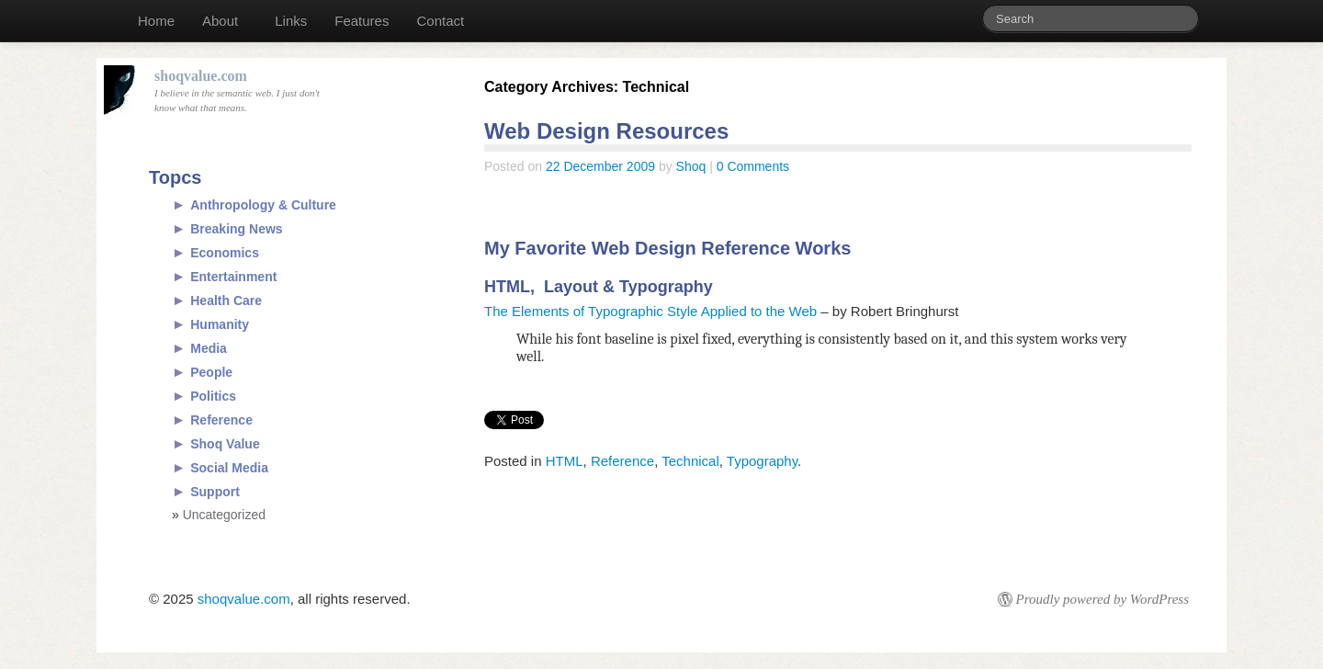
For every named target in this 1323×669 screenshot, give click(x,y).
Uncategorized (224, 514)
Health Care (226, 300)
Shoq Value (224, 444)
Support (215, 491)
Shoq (691, 166)
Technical (690, 461)
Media (208, 348)
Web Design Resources (606, 131)
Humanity (219, 324)
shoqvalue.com (244, 599)
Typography (762, 461)
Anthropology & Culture (263, 205)
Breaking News (236, 228)
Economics (224, 252)
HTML (564, 461)
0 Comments (753, 166)
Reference (622, 461)
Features (361, 20)
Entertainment (233, 276)
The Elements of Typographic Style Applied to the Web (650, 311)
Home (156, 20)
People (211, 372)
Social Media (229, 467)
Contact (440, 20)
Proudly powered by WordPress (1102, 599)
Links (291, 20)
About (220, 20)
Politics (213, 396)
